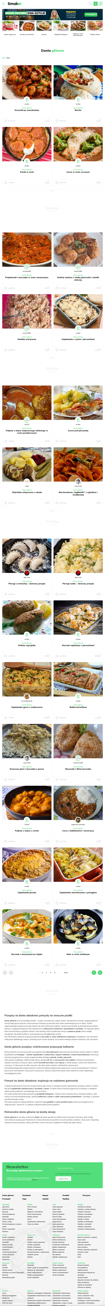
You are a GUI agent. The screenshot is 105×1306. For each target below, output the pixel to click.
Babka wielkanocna (59, 1247)
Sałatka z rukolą (83, 1219)
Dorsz (29, 1219)
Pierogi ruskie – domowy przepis (78, 583)
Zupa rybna (82, 1240)
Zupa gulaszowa (58, 1224)
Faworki (5, 1268)
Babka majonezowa (59, 1270)
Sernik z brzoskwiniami (35, 1275)
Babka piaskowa (58, 1252)
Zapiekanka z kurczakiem (61, 1296)
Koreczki (5, 1275)
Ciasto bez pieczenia (9, 1252)
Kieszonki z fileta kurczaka (78, 769)
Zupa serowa (57, 1222)
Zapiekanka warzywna (60, 1300)
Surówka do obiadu (84, 1207)
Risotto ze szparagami (35, 1250)
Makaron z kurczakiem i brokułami (39, 1293)
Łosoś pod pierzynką (78, 430)
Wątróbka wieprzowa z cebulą (27, 492)
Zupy (24, 1199)
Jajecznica (5, 1207)
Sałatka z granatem (84, 1227)
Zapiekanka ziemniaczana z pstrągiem (78, 892)
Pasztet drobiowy (58, 1242)
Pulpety (30, 1209)
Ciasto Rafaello (7, 1247)
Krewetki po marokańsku (27, 110)
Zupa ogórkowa (57, 1227)
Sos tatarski (56, 1254)
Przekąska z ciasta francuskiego (89, 1300)
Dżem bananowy (83, 1282)
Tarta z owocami (58, 1265)
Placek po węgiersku (9, 1296)
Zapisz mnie (63, 1179)
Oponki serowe (7, 1270)
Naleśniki (5, 1217)
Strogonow (6, 1298)
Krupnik (30, 1240)
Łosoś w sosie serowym (78, 172)
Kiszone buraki (83, 1277)
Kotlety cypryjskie (27, 645)
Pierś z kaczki (32, 1207)
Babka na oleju (7, 1245)
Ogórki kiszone (83, 1270)
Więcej (34, 1179)
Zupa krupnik (57, 1212)
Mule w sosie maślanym (78, 954)
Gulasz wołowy (7, 1300)
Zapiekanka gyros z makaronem (27, 707)
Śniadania (26, 1195)
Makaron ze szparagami (35, 1270)
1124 (66, 973)
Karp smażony (82, 1247)
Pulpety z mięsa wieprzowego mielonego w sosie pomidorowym (27, 431)
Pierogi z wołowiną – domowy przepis (26, 583)
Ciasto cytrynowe (8, 1254)
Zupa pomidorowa (58, 1229)
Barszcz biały (57, 1217)
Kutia (79, 1254)
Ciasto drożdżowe (8, 1240)
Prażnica (5, 1231)
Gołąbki (30, 1237)
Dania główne (27, 108)
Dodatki (66, 1195)
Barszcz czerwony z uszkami (87, 1237)
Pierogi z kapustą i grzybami (87, 1250)
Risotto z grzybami (33, 1245)
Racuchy (5, 1212)
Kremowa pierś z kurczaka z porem (27, 769)
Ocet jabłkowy (83, 1268)
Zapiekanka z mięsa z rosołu (62, 1303)
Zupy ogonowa (57, 1207)
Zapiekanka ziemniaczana (61, 1298)
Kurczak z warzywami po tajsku (26, 954)
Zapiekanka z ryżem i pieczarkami (78, 339)
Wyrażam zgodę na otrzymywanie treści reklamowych (73, 1174)
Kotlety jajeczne (83, 1293)
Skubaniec (5, 1259)
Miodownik (6, 1257)
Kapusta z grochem (84, 1245)
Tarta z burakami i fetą (86, 1296)
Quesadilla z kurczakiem (86, 1303)
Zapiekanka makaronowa (36, 1222)
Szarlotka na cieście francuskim (13, 1272)
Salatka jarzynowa (84, 1217)
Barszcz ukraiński (58, 1214)
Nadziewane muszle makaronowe (39, 1300)
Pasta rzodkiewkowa (34, 1272)
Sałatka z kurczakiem (85, 1214)
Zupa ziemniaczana (59, 1219)
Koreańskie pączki (8, 1277)
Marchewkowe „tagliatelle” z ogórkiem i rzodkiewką (78, 493)
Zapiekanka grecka (27, 892)
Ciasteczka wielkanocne (60, 1245)
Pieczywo (86, 1195)
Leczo (4, 1293)
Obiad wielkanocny (59, 1240)
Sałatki (45, 1199)
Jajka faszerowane (58, 1237)
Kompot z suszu (83, 1252)
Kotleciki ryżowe (33, 1254)
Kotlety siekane (32, 1217)
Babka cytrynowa (58, 1250)
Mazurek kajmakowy (59, 1268)
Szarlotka (5, 1242)
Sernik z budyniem (8, 1237)
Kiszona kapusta (83, 1265)
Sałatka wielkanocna (59, 1257)
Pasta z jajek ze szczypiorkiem (37, 1268)
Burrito (78, 110)
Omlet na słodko (8, 1209)
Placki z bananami (8, 1229)
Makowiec (5, 1250)
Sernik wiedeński (33, 1277)
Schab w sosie (27, 172)
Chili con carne (7, 1303)
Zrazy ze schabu (33, 1224)
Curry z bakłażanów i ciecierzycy (78, 830)
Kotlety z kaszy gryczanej (36, 1242)
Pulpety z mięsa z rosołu (27, 830)
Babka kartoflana (78, 707)
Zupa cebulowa (57, 1231)
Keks (79, 1257)
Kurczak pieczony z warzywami (38, 1252)
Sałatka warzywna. (26, 339)
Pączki (4, 1265)
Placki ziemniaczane (34, 1214)
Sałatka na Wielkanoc (85, 1222)
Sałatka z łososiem (84, 1212)
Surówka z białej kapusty (86, 1229)
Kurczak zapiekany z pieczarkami (78, 645)
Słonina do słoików (84, 1287)
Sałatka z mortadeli (84, 1224)
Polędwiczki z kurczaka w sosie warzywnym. (27, 277)
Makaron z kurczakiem (35, 1212)
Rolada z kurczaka (84, 1298)
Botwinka (30, 1265)
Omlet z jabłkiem (8, 1219)
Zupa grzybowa (83, 1242)
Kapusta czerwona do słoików (88, 1280)
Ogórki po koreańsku (85, 1285)
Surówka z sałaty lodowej (86, 1209)
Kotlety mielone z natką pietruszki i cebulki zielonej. (78, 278)
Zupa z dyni (56, 1209)
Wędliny (66, 1199)
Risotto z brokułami (34, 1247)
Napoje (45, 1195)
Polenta (30, 1257)
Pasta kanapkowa (8, 1214)
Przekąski (6, 1199)
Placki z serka (7, 1222)
